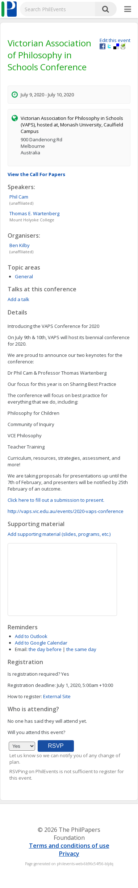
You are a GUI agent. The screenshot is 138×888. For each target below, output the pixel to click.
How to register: (25, 696)
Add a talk (18, 299)
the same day (81, 649)
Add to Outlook (31, 636)
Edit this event (115, 40)
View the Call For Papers (36, 174)
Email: (21, 649)
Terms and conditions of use (69, 846)
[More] (128, 9)
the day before (45, 649)
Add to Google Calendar (41, 642)
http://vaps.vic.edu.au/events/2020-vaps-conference (66, 511)
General (24, 276)
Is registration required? (34, 674)
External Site (57, 696)
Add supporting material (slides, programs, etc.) (59, 534)
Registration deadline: (32, 685)
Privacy (69, 854)
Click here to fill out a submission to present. (56, 500)
